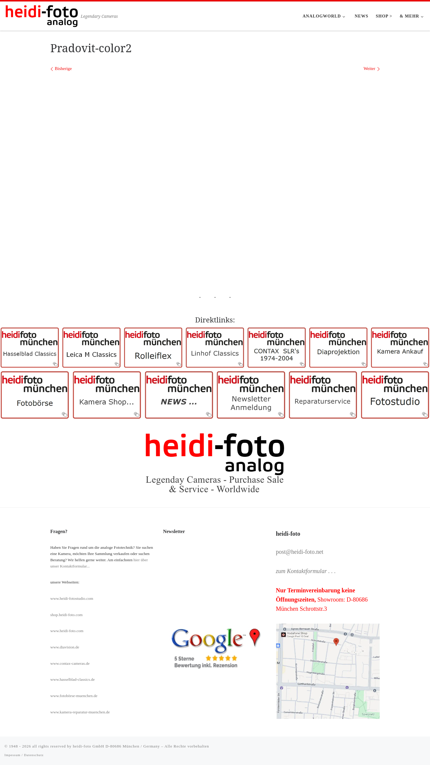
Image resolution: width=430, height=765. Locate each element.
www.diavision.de (64, 647)
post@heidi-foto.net (299, 551)
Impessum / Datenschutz (24, 755)
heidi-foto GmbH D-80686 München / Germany (116, 746)
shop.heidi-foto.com (66, 615)
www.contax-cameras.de (70, 663)
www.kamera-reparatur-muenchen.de (80, 712)
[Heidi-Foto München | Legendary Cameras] (41, 15)
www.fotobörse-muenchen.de (74, 696)
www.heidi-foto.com (67, 631)
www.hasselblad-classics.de (72, 679)
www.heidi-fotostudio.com (71, 598)
